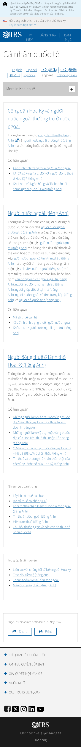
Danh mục (68, 35)
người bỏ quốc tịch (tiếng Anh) (39, 300)
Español (31, 70)
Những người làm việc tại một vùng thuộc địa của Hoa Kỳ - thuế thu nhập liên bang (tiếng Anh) (41, 437)
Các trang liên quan (25, 692)
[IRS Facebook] (7, 708)
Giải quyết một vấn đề (25, 673)
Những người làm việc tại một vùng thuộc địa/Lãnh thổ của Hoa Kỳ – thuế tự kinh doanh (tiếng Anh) (41, 422)
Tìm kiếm (29, 35)
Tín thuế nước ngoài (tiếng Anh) (34, 516)
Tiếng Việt (46, 75)
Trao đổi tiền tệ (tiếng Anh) (31, 574)
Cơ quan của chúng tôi (27, 655)
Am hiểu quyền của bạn (26, 664)
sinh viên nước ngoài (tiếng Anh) (41, 268)
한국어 (15, 75)
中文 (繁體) (68, 70)
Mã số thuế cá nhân (26, 317)
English (17, 70)
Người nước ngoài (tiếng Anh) (38, 213)
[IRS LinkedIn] (32, 708)
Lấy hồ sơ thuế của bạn (28, 495)
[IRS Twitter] (15, 708)
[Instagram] (24, 708)
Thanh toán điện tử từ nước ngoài (36, 580)
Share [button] (23, 631)
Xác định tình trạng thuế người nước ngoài (42, 168)
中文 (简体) (49, 70)
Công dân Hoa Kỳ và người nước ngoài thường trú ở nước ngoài (39, 118)
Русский (29, 75)
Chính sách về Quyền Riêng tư (40, 733)
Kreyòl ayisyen (67, 75)
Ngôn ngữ (17, 683)
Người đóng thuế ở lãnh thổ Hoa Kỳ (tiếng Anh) (37, 361)
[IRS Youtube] (40, 708)
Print (48, 631)
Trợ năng (41, 740)
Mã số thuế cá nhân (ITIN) (30, 501)
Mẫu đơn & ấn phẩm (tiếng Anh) (34, 585)
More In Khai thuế (40, 89)
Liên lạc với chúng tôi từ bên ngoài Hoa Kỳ (42, 569)
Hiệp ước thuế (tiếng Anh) (30, 521)
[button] (48, 35)
